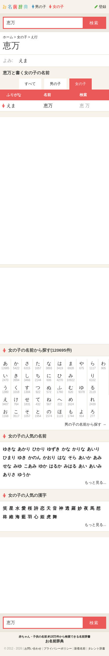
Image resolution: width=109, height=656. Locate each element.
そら (72, 457)
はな (61, 457)
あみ (97, 457)
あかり (24, 449)
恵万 (48, 105)
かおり (49, 457)
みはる (70, 466)
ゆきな (9, 449)
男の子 (55, 84)
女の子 (22, 37)
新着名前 (80, 648)
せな (7, 466)
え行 (34, 37)
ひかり (38, 449)
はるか (55, 466)
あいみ (95, 466)
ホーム (8, 37)
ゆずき (53, 449)
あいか (84, 457)
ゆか (43, 466)
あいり (93, 449)
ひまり (9, 457)
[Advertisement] (54, 155)
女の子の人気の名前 (24, 436)
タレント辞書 (96, 648)
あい (82, 466)
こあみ (30, 466)
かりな (78, 449)
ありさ (9, 474)
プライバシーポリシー (58, 648)
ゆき (22, 457)
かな (66, 449)
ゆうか (24, 474)
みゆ (17, 466)
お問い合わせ (32, 648)
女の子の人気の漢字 (24, 495)
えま (23, 60)
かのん (34, 457)
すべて (30, 84)
